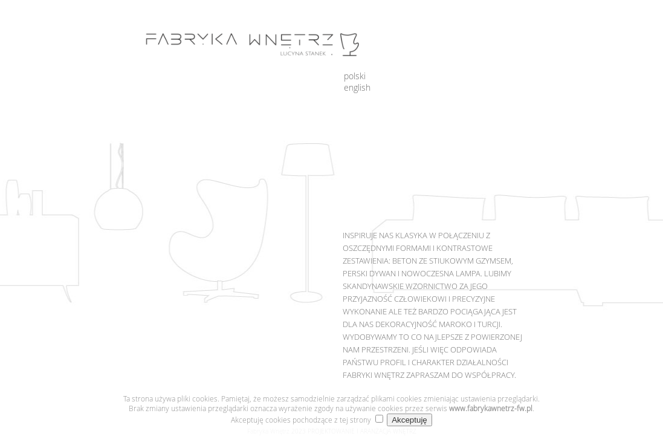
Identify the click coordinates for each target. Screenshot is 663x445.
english (357, 87)
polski (355, 76)
